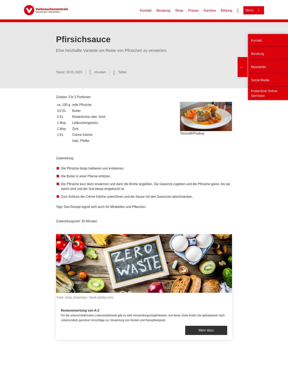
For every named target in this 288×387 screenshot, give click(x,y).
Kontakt (145, 10)
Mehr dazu (206, 330)
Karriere (210, 10)
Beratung (163, 10)
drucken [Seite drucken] (100, 72)
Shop (179, 10)
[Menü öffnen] (253, 10)
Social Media (260, 80)
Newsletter (258, 67)
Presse (193, 10)
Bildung (226, 10)
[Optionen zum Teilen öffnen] (120, 72)
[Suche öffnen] (238, 10)
